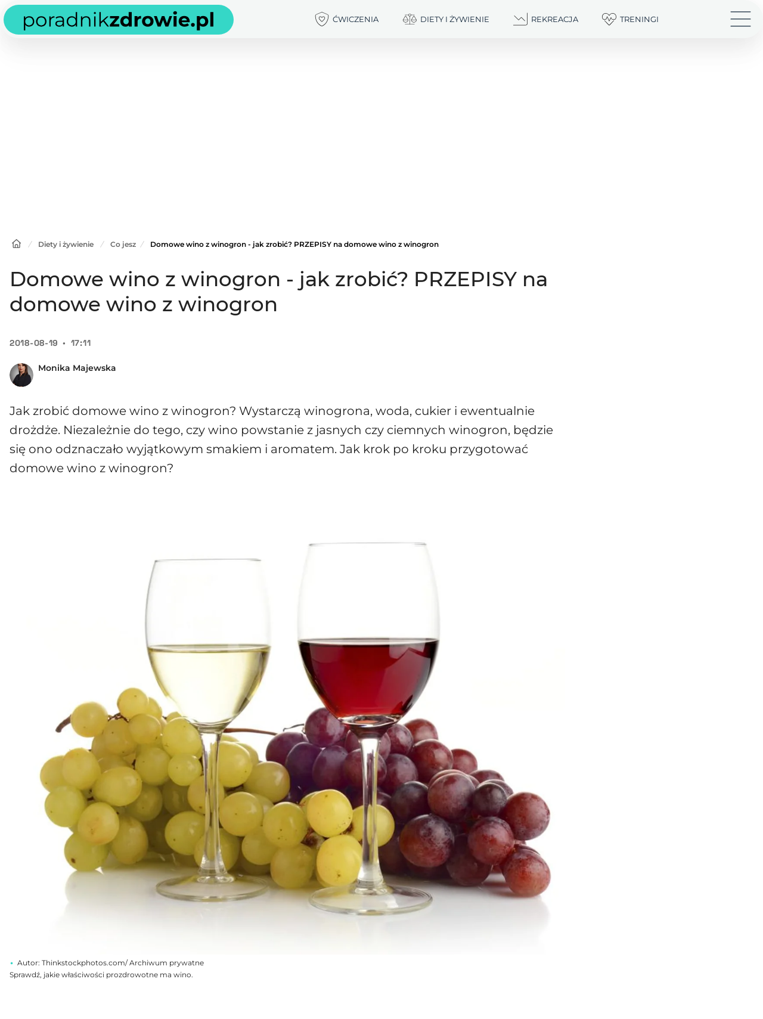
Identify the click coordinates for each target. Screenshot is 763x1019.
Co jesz (123, 244)
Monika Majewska (77, 368)
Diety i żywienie (66, 244)
